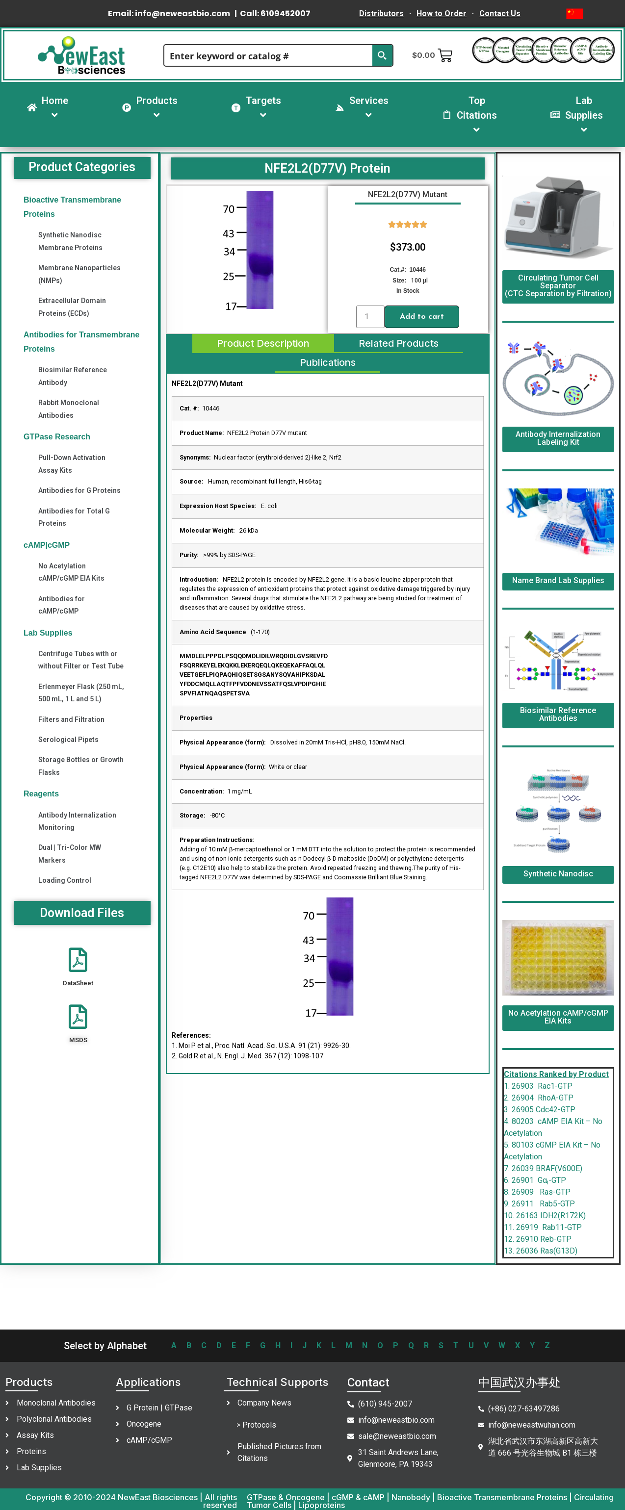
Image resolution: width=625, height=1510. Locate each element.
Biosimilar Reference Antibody (72, 376)
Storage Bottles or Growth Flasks (81, 766)
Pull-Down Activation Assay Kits (71, 464)
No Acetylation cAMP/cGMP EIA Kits (71, 572)
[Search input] (268, 55)
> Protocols (256, 1425)
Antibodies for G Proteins (79, 490)
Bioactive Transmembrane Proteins (72, 207)
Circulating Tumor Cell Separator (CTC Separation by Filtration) (558, 285)
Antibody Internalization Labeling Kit (558, 438)
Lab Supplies (48, 633)
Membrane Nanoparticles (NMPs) (79, 274)
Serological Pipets (68, 739)
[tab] (263, 344)
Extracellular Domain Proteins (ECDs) (72, 307)
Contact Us (500, 13)
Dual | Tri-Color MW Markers (69, 854)
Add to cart (422, 317)
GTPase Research (57, 437)
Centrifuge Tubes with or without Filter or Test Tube (81, 660)
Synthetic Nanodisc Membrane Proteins (70, 241)
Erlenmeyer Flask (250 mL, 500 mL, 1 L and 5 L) (81, 693)
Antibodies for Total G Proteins (74, 517)
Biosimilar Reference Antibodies (558, 714)
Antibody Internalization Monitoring (77, 821)
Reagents (41, 794)
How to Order (442, 13)
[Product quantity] (370, 317)
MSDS (78, 1040)
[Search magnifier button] (382, 55)
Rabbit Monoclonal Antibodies (68, 409)
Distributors (381, 13)
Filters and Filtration (71, 719)
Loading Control (64, 880)
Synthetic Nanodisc (558, 873)
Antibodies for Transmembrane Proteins (82, 342)
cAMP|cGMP (47, 545)
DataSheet (78, 983)
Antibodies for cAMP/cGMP (61, 605)
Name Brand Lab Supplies (558, 580)
